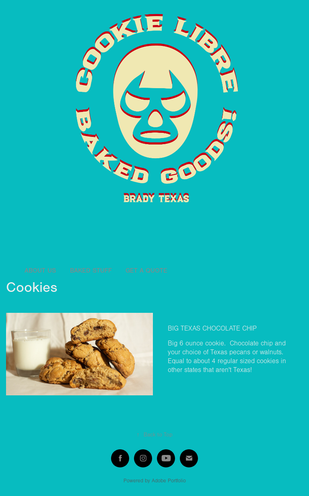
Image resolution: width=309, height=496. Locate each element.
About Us (40, 270)
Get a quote (146, 270)
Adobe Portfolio (169, 481)
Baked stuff (91, 270)
